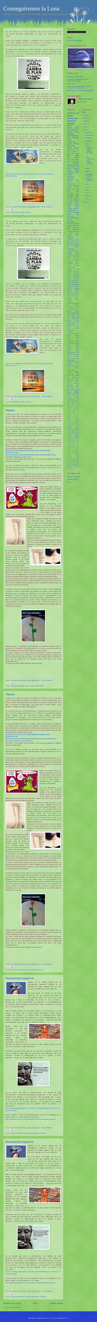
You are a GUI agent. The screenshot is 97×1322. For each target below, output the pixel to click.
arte (74, 409)
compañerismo (70, 333)
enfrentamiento (20, 1133)
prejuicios (76, 292)
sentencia (69, 390)
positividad (43, 1133)
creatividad (76, 422)
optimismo (69, 290)
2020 (85, 115)
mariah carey (76, 443)
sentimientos (70, 216)
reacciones (69, 458)
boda (68, 328)
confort (77, 421)
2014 (85, 202)
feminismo (71, 121)
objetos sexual (40, 686)
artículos (69, 411)
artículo (77, 195)
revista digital (75, 458)
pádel (78, 457)
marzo (87, 193)
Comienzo (69, 398)
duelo (68, 354)
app (78, 225)
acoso (77, 189)
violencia (76, 144)
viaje (78, 394)
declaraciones (15, 686)
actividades (70, 193)
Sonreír (77, 320)
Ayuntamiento (70, 307)
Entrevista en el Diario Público (75, 76)
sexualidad (69, 269)
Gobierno (69, 203)
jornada (72, 441)
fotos (68, 438)
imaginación (70, 286)
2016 (72, 240)
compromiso (75, 229)
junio (87, 184)
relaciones (76, 265)
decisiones (76, 280)
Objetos (10, 410)
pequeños (69, 455)
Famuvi (69, 168)
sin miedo (73, 462)
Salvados (76, 240)
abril (87, 190)
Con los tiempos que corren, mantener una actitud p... (89, 150)
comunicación (70, 421)
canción (77, 170)
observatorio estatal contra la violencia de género (73, 258)
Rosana (69, 320)
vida (68, 240)
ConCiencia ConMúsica (73, 476)
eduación (76, 356)
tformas (69, 482)
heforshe (77, 368)
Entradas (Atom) (15, 1307)
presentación (70, 386)
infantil (77, 149)
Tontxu (77, 407)
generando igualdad (72, 479)
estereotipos (70, 176)
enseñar (77, 362)
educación (70, 136)
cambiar (22, 212)
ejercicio (69, 358)
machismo (27, 686)
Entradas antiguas (56, 1303)
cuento (77, 172)
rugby (73, 388)
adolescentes (72, 118)
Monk (68, 403)
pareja (77, 235)
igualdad (71, 123)
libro (73, 375)
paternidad (76, 383)
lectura (77, 373)
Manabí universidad (73, 273)
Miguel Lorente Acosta (73, 402)
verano (77, 239)
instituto (76, 233)
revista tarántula (71, 460)
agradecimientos (71, 324)
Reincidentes (70, 405)
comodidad (76, 419)
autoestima (76, 208)
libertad (69, 375)
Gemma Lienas (71, 313)
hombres (21, 686)
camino (69, 278)
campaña (69, 170)
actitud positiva (15, 212)
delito (77, 347)
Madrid (69, 189)
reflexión (76, 263)
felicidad (69, 199)
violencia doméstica (73, 149)
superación (69, 271)
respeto (69, 214)
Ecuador (69, 223)
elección (69, 284)
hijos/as (75, 210)
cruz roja (76, 341)
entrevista (69, 174)
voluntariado (70, 303)
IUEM (77, 398)
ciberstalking (76, 417)
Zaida (73, 322)
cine (68, 246)
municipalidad (76, 451)
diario (77, 350)
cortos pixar (70, 422)
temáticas (69, 299)
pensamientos (35, 1133)
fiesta (77, 180)
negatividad (28, 1133)
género (77, 284)
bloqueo (74, 413)
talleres (69, 140)
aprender (77, 326)
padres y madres (73, 155)
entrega (77, 432)
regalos (69, 265)
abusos (73, 189)
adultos (77, 206)
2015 (85, 130)
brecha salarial (70, 244)
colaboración (71, 142)
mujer (68, 151)
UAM (68, 409)
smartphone (76, 390)
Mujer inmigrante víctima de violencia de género (80, 90)
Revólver (77, 405)
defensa (69, 345)
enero (87, 198)
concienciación (70, 248)
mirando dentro (75, 447)
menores (75, 199)
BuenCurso (76, 396)
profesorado (70, 237)
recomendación (72, 130)
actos (77, 322)
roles (77, 214)
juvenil (69, 157)
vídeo (77, 271)
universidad (70, 218)
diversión (73, 430)
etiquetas (69, 434)
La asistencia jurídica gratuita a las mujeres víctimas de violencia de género (78, 87)
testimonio (73, 394)
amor (72, 153)
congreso (69, 335)
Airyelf (50, 1318)
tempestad (69, 466)
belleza (69, 227)
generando (69, 439)
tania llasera (76, 464)
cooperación (70, 172)
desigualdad (71, 146)
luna (78, 254)
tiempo (77, 299)
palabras (69, 235)
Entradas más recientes (12, 1303)
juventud (76, 157)
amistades (76, 138)
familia (69, 148)
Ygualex (69, 322)
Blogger (66, 1318)
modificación (70, 449)
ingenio (68, 441)
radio (68, 388)
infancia (77, 371)
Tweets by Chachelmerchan (74, 40)
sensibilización (71, 167)
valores (71, 468)
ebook (68, 356)
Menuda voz (75, 316)
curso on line (75, 424)
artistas (77, 409)
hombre (77, 252)
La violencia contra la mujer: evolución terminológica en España (77, 80)
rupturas (77, 297)
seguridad (76, 186)
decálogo (76, 343)
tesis (77, 187)
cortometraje (70, 341)
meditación (69, 445)
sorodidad (76, 392)
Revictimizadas (75, 318)
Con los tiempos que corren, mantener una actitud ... (89, 161)
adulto (74, 225)
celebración (70, 331)
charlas (69, 161)
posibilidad (69, 457)
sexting (77, 460)
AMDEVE (76, 201)
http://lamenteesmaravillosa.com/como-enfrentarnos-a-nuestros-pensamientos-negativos (30, 1119)
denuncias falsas (73, 349)
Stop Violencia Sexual (73, 242)
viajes (68, 396)
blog (78, 277)
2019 (68, 305)
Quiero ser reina (71, 83)
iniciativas (69, 254)
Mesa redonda (75, 400)
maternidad (76, 212)
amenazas (69, 326)
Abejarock (76, 305)
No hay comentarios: (47, 207)
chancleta (69, 415)
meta (26, 212)
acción (71, 409)
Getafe (77, 313)
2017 (68, 159)
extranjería (76, 436)
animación (76, 275)
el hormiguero (75, 282)
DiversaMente (71, 222)
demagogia (69, 426)
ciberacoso (76, 278)
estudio (77, 197)
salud (77, 388)
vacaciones (69, 301)
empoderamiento (71, 360)
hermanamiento (71, 369)
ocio (74, 453)
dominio (77, 352)
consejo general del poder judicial (73, 337)
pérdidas (77, 386)
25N (78, 167)
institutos (69, 165)
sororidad (69, 187)
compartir (76, 246)
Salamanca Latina (71, 407)
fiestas (77, 366)
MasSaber (69, 400)
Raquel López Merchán (85, 99)
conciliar (77, 333)
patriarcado (70, 385)
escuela (73, 284)
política (77, 261)
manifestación (75, 377)
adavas (76, 132)
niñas (72, 453)
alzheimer (69, 208)
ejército (74, 358)
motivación (73, 379)
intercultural (70, 373)
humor (73, 439)
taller (74, 271)
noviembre (89, 135)
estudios (69, 364)
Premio (69, 318)
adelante (69, 275)
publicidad (73, 294)
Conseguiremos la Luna (31, 8)
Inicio (35, 1303)
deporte (69, 350)
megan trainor (76, 445)
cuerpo (68, 424)
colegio (77, 153)
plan (30, 212)
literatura (70, 132)
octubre (88, 138)
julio (87, 144)
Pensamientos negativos (19, 978)
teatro (68, 394)
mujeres (33, 686)
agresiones (76, 163)
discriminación (70, 352)
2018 (77, 303)
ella (78, 358)
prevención (76, 165)
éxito (75, 303)
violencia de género (73, 114)
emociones (70, 197)
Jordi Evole (70, 314)
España (77, 311)
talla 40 (71, 464)
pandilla (77, 453)
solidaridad (70, 239)
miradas (69, 447)
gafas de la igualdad (74, 438)
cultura (68, 280)
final (68, 368)
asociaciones (70, 277)
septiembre (89, 141)
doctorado (69, 252)
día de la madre (74, 354)
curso (72, 280)
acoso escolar (73, 191)
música (68, 453)
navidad (69, 186)
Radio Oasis (75, 403)
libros (77, 128)
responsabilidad (71, 267)
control (77, 339)
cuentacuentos (71, 231)
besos (75, 277)
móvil (77, 379)
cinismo (69, 419)
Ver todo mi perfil (82, 101)
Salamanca (76, 168)
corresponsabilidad (71, 250)
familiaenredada (71, 366)
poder (77, 455)
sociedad (77, 269)
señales (68, 462)
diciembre (88, 132)
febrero (88, 195)
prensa (68, 294)
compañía (69, 210)
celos (78, 413)
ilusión (77, 439)
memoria (69, 256)
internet (75, 286)
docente (69, 282)
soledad (69, 392)
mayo (87, 187)
